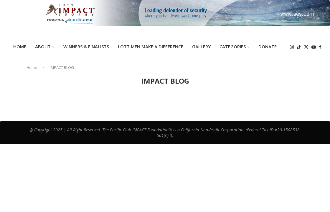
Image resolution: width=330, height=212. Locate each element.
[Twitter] (306, 47)
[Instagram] (292, 47)
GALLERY (201, 46)
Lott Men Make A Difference (150, 46)
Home (19, 46)
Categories (233, 46)
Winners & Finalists (86, 46)
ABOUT (43, 46)
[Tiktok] (299, 47)
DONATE (267, 46)
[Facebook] (320, 47)
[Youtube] (313, 47)
